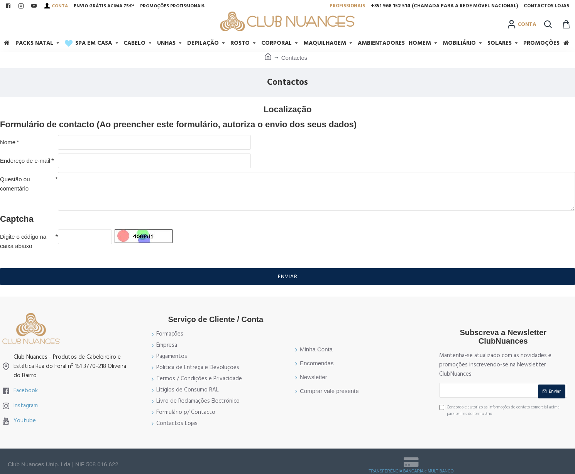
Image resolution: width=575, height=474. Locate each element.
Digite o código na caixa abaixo (23, 241)
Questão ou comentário (15, 184)
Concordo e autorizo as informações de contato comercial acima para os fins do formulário (499, 410)
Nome (7, 142)
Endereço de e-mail (25, 160)
